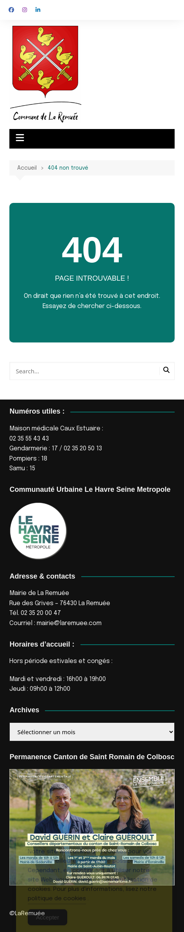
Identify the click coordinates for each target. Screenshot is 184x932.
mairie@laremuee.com (69, 623)
